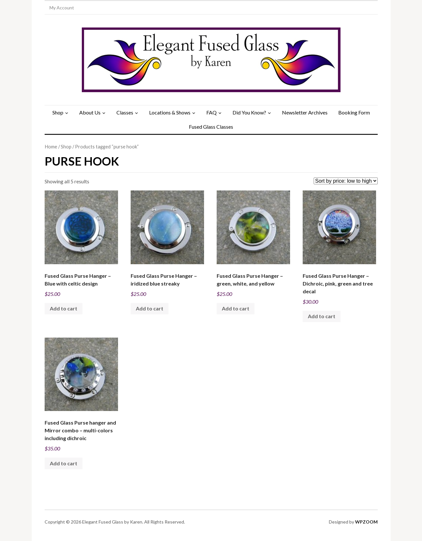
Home (51, 146)
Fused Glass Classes (211, 127)
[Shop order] (346, 181)
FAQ (211, 112)
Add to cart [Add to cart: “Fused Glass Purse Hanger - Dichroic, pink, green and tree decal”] (321, 316)
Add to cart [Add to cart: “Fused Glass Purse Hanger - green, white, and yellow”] (235, 308)
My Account (61, 7)
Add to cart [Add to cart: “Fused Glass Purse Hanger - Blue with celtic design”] (63, 308)
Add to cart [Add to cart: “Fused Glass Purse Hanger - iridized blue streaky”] (149, 308)
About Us (90, 112)
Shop (57, 112)
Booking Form (354, 112)
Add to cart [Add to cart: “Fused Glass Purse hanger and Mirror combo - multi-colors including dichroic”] (63, 463)
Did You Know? (249, 112)
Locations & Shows (169, 112)
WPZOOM (366, 522)
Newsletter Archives (305, 112)
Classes (124, 112)
